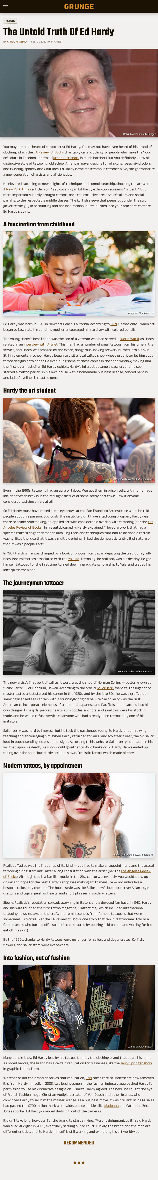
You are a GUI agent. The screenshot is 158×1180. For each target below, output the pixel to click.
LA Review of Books (49, 152)
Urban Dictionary (66, 158)
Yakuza (73, 559)
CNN (113, 324)
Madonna (111, 1106)
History (10, 20)
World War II (129, 339)
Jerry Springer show (136, 1063)
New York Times (18, 189)
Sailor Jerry (105, 688)
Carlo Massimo (17, 41)
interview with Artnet (41, 344)
